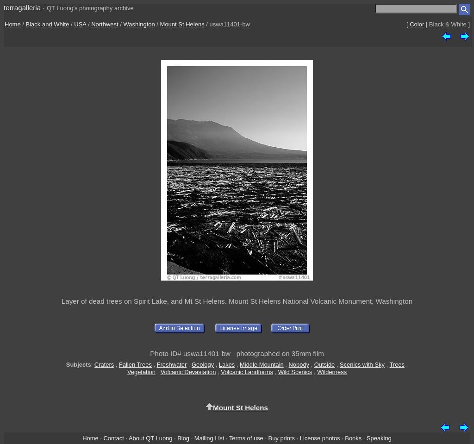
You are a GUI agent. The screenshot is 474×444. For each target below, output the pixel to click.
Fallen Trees (135, 364)
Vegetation (141, 372)
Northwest (104, 24)
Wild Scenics (295, 372)
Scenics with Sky (362, 364)
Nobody (299, 364)
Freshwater (172, 364)
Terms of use (246, 438)
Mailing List (209, 438)
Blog (183, 438)
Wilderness (332, 372)
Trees (397, 364)
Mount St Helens (182, 24)
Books (353, 438)
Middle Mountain (262, 364)
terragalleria (22, 8)
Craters (104, 364)
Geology (203, 364)
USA (80, 24)
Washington (139, 24)
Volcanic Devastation (188, 372)
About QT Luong (150, 438)
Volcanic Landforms (247, 372)
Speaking (379, 438)
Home (13, 24)
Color (417, 24)
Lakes (227, 364)
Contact (113, 438)
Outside (324, 364)
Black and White (47, 24)
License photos (320, 438)
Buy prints (281, 438)
